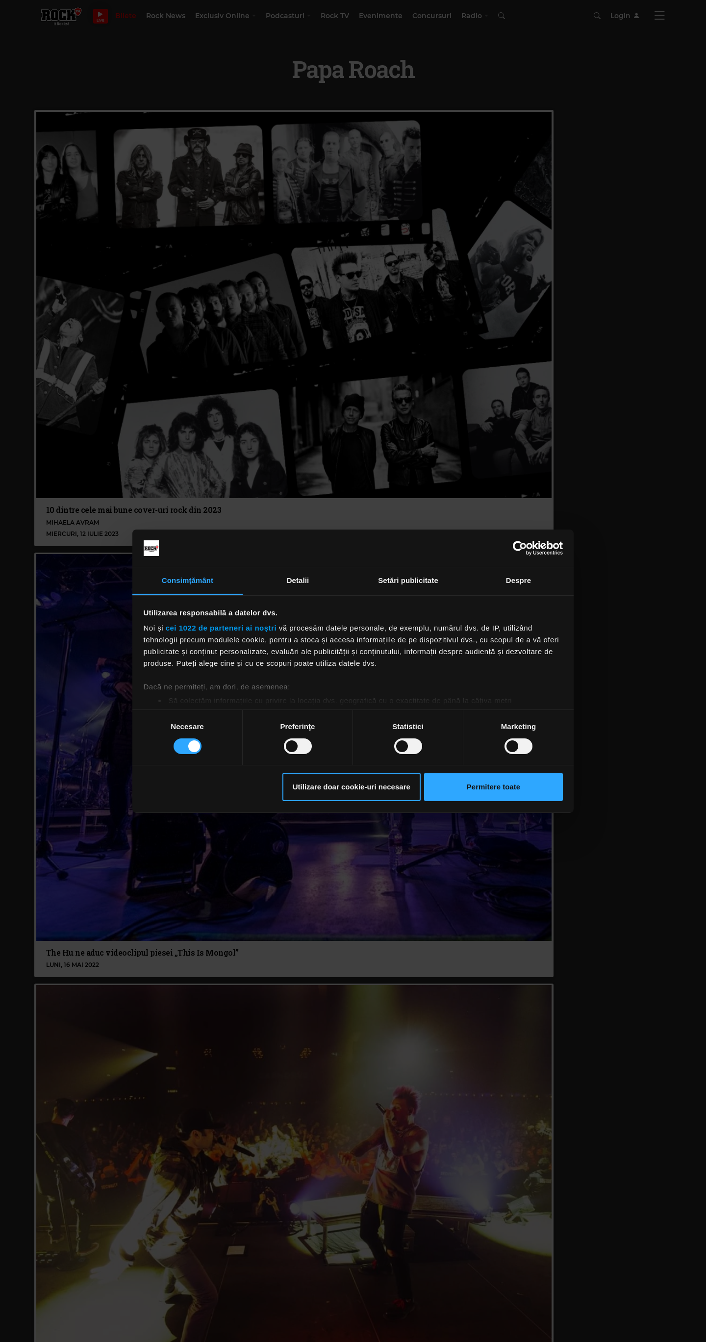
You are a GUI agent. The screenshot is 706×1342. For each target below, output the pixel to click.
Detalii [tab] (298, 580)
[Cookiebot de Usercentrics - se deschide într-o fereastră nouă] (520, 548)
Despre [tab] (518, 580)
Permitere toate (493, 787)
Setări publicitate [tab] (408, 580)
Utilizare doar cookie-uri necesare (351, 787)
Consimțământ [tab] (187, 580)
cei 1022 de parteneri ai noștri (221, 628)
